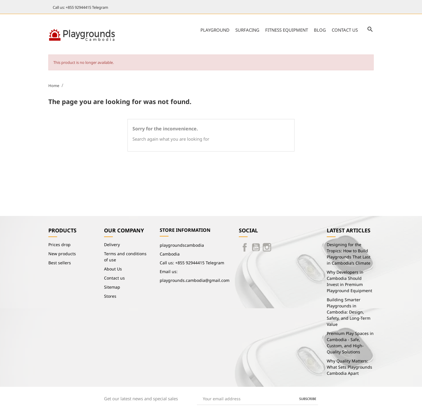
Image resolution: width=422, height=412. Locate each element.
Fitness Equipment (286, 30)
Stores (110, 296)
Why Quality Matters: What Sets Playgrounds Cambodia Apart (349, 367)
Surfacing (247, 30)
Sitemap (112, 287)
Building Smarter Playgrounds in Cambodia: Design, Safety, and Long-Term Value (348, 312)
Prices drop (59, 244)
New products (62, 253)
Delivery (112, 244)
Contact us (345, 30)
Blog (320, 30)
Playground (214, 30)
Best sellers (59, 262)
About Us (113, 269)
